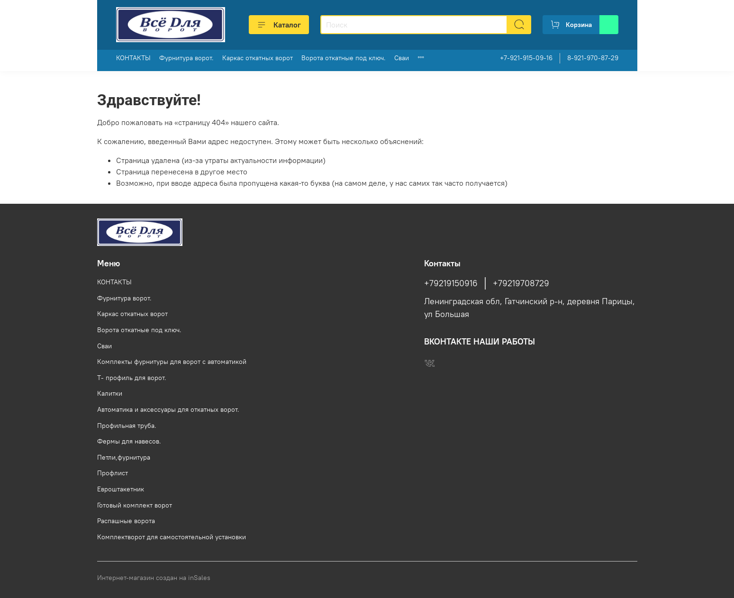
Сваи (401, 58)
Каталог (279, 24)
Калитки (109, 393)
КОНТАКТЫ (133, 58)
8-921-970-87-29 (592, 58)
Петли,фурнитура (123, 457)
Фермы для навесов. (129, 441)
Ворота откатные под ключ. (343, 58)
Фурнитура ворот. (186, 58)
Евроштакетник (120, 489)
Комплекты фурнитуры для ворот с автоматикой (171, 361)
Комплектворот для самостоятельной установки (171, 537)
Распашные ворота (126, 520)
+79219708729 (521, 283)
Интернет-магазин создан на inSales (153, 577)
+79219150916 (451, 283)
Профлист (112, 473)
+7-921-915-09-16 (526, 58)
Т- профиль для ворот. (131, 377)
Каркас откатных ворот (257, 58)
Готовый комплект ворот (134, 505)
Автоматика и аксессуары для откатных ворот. (168, 409)
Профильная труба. (126, 425)
